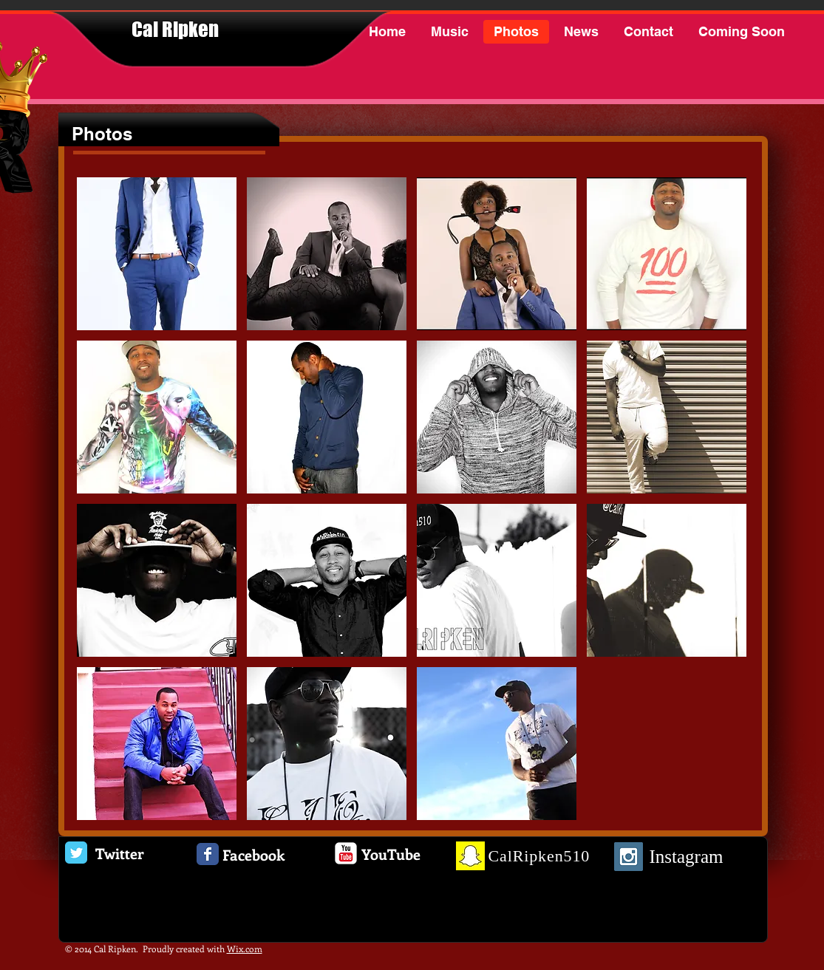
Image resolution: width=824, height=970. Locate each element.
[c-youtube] (346, 853)
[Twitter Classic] (76, 852)
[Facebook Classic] (208, 854)
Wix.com (244, 948)
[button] (156, 253)
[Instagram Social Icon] (628, 856)
